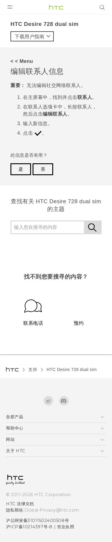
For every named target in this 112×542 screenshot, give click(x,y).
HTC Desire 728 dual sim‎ (72, 369)
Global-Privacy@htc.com (51, 510)
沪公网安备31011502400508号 (37, 520)
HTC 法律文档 (20, 504)
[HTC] (56, 7)
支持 (32, 369)
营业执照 (65, 526)
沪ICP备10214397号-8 (29, 526)
